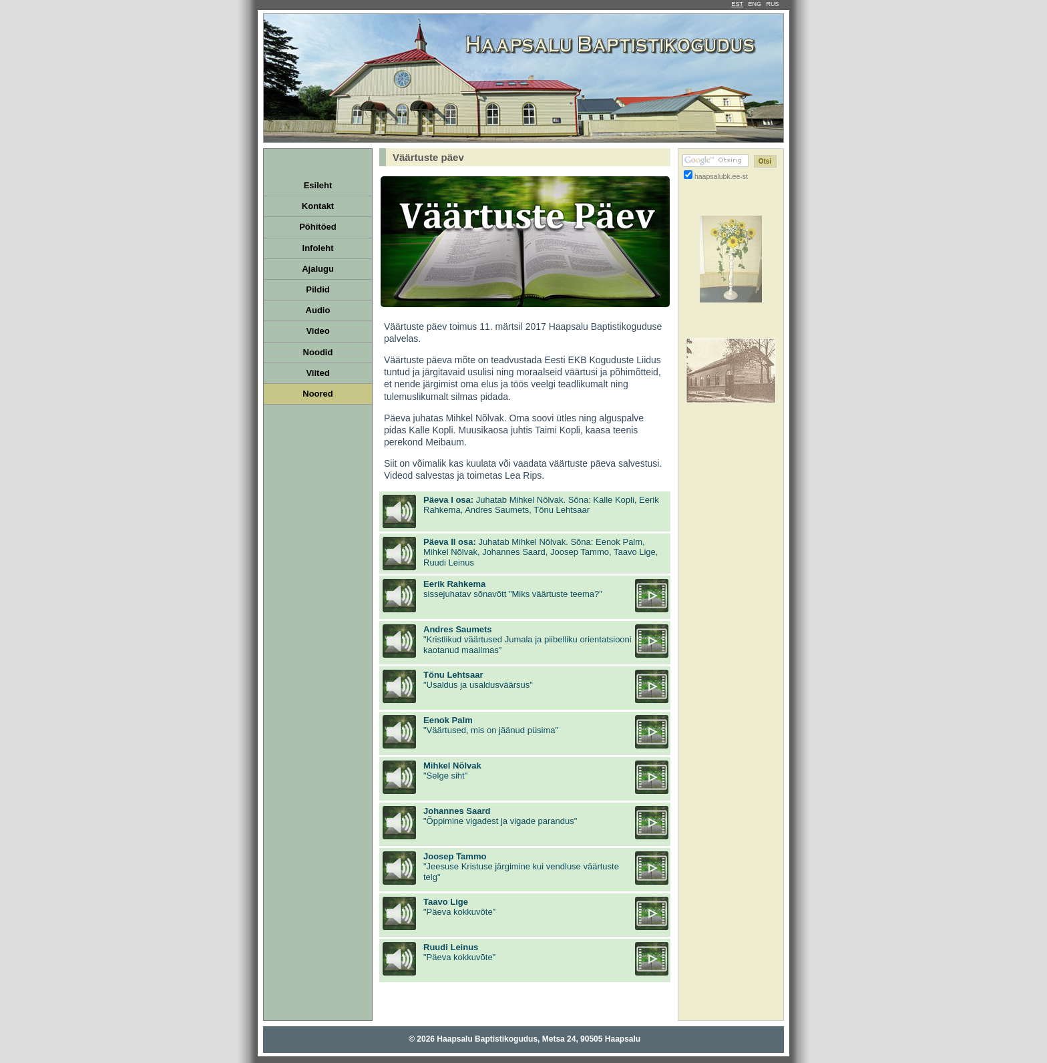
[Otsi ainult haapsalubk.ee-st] (688, 174)
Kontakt (318, 206)
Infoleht (318, 248)
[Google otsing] (715, 160)
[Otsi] (765, 161)
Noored (317, 394)
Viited (317, 373)
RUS (772, 4)
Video (317, 331)
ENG (754, 4)
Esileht (318, 185)
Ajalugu (318, 269)
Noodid (318, 352)
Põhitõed (318, 227)
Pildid (317, 289)
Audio (318, 310)
